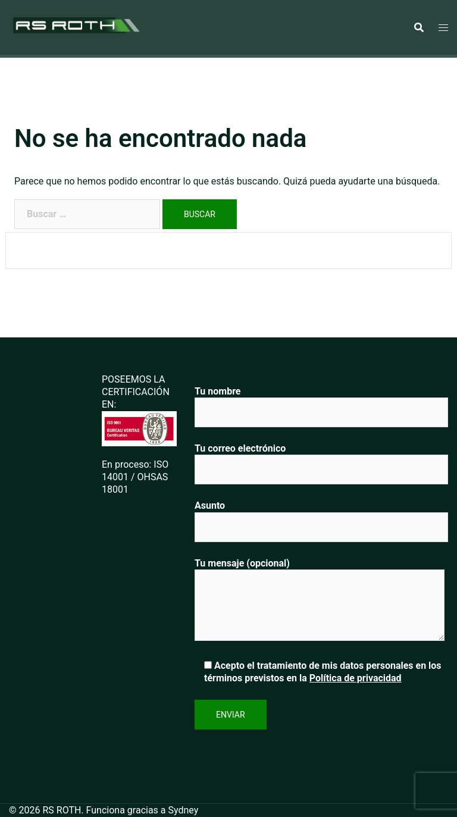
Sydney (183, 810)
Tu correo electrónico (321, 459)
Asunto (321, 516)
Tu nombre (321, 402)
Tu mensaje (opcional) (320, 600)
